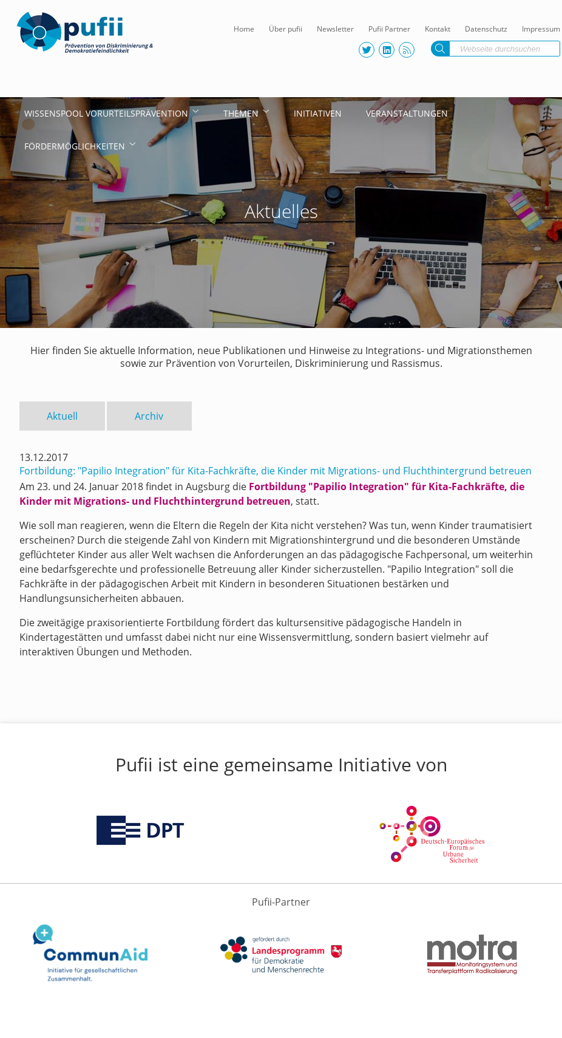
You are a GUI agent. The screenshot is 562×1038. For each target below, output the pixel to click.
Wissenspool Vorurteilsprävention (106, 113)
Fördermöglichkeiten (74, 146)
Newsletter (335, 29)
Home (244, 29)
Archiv (149, 416)
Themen (241, 113)
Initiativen (318, 113)
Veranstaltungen (407, 113)
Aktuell (62, 416)
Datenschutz (486, 29)
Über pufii (285, 29)
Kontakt (437, 29)
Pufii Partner (389, 29)
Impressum (541, 29)
